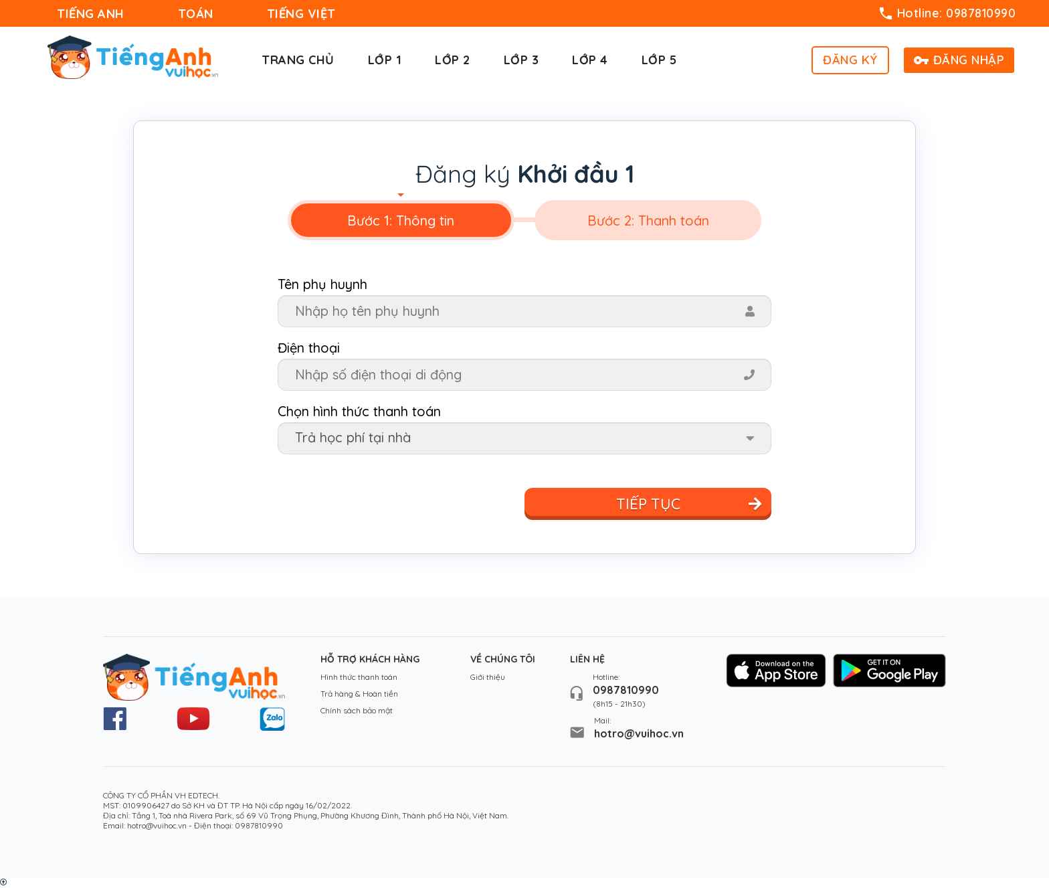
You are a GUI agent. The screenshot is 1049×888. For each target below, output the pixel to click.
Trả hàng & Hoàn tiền (359, 694)
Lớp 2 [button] (452, 60)
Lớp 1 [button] (385, 60)
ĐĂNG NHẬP (959, 60)
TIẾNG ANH (90, 13)
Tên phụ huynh (322, 284)
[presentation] (401, 220)
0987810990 (626, 690)
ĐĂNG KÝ (850, 60)
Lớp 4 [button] (590, 60)
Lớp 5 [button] (659, 60)
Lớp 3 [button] (521, 60)
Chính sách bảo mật (356, 710)
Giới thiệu (487, 677)
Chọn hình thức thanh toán (359, 411)
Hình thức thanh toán (358, 677)
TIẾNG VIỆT (301, 13)
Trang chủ (298, 60)
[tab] (401, 220)
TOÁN (195, 13)
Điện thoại (309, 347)
